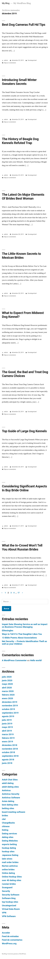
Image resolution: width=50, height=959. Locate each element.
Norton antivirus (10, 866)
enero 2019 (7, 741)
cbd (4, 819)
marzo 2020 (8, 691)
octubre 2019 (8, 709)
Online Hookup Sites (12, 876)
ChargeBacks (8, 822)
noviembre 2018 (10, 748)
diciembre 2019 (9, 702)
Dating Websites (10, 840)
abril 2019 (7, 730)
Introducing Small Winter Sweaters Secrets (19, 82)
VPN (4, 912)
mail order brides (10, 862)
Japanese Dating (10, 855)
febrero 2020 (8, 694)
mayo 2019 (7, 727)
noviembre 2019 (10, 705)
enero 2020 (7, 698)
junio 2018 (7, 763)
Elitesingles (7, 630)
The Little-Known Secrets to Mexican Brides (21, 256)
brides (5, 815)
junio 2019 (7, 723)
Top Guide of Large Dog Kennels (24, 431)
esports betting (9, 844)
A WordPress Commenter (14, 660)
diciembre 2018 (9, 745)
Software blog (9, 898)
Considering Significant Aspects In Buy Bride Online (24, 488)
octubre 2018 (8, 752)
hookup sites (8, 851)
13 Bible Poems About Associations (19, 637)
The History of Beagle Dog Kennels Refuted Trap (20, 141)
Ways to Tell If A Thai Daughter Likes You (22, 634)
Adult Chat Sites (10, 779)
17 (18, 593)
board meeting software (13, 812)
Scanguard (7, 887)
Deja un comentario (10, 63)
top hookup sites (10, 902)
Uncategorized (32, 60)
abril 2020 (7, 687)
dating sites (7, 837)
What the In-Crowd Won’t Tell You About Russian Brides (22, 547)
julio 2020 (7, 677)
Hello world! (36, 660)
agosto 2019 (8, 716)
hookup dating (9, 848)
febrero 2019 (8, 738)
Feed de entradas (10, 936)
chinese (6, 826)
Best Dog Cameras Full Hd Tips (23, 25)
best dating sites (10, 804)
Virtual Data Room (11, 909)
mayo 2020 (7, 684)
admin (6, 60)
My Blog (5, 3)
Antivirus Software (11, 797)
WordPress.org (9, 943)
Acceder (6, 932)
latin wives (7, 858)
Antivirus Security (10, 794)
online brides (8, 869)
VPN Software (9, 916)
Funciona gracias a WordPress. (16, 954)
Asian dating (8, 801)
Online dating (8, 873)
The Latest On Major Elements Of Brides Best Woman (23, 196)
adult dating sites (10, 786)
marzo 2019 (8, 734)
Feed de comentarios (12, 940)
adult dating (8, 783)
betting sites (8, 808)
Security (6, 891)
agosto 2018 (8, 759)
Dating (5, 830)
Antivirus (6, 790)
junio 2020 (7, 680)
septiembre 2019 (10, 713)
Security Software (10, 894)
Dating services (9, 833)
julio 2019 (7, 720)
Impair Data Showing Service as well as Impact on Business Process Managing (24, 625)
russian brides (9, 884)
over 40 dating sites (11, 880)
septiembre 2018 (10, 756)
